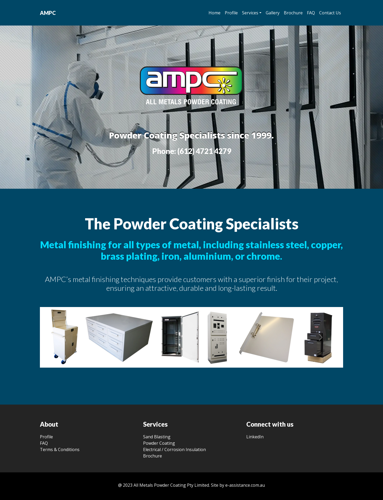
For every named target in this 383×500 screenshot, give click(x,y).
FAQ (311, 13)
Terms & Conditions (60, 449)
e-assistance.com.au (245, 485)
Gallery (273, 13)
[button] (62, 337)
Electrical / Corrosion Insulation (174, 449)
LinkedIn (255, 437)
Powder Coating (159, 443)
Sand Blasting (156, 437)
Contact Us (330, 13)
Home (214, 13)
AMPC (48, 13)
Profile (231, 13)
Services (250, 13)
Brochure (293, 13)
